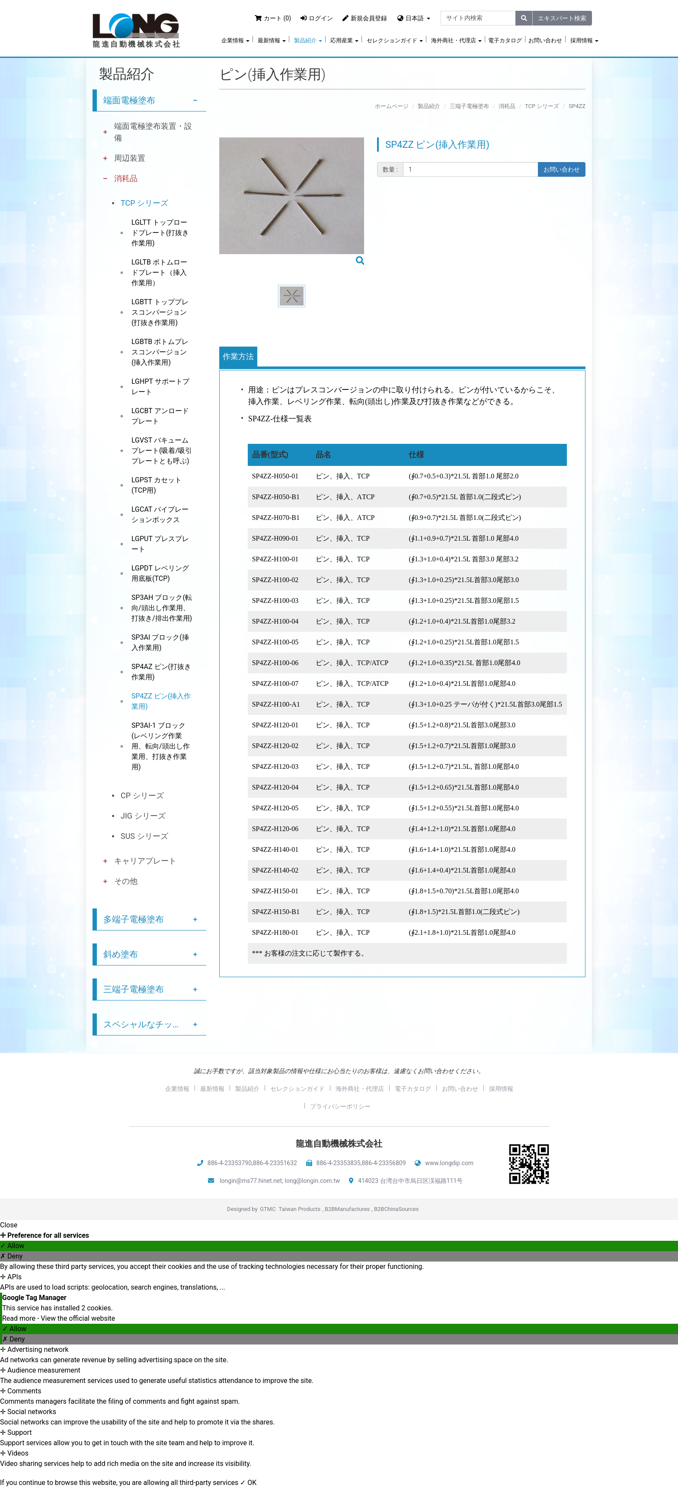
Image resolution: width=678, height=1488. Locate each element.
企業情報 (235, 40)
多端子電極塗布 (133, 919)
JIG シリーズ (143, 815)
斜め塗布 (120, 954)
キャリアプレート (145, 860)
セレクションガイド (395, 40)
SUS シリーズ (144, 836)
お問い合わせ (545, 40)
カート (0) (273, 18)
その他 (126, 881)
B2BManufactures (347, 1209)
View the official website (78, 1318)
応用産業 (344, 40)
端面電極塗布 (129, 100)
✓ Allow (12, 1246)
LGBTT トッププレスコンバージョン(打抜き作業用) (160, 312)
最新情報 (272, 40)
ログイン (317, 18)
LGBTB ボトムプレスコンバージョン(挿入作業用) (160, 352)
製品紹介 (308, 40)
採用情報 (584, 40)
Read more (19, 1318)
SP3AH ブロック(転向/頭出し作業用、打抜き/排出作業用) (161, 607)
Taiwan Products (300, 1209)
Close (8, 1225)
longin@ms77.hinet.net (251, 1180)
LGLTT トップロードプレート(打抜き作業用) (160, 232)
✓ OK (248, 1482)
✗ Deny (11, 1256)
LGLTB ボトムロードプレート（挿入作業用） (159, 272)
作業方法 (238, 356)
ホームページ (392, 106)
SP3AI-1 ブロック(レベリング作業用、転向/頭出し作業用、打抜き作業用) (160, 746)
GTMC (267, 1209)
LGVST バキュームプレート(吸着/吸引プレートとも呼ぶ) (161, 450)
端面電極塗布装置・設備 (153, 131)
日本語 (415, 18)
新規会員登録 (364, 18)
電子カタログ (505, 40)
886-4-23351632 (275, 1163)
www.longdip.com (449, 1163)
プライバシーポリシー (340, 1106)
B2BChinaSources (396, 1209)
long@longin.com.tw (312, 1180)
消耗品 (126, 178)
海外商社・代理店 (456, 40)
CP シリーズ (142, 795)
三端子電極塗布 (133, 989)
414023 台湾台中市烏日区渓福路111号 (410, 1180)
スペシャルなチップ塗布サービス (154, 1024)
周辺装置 (129, 158)
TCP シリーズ (144, 202)
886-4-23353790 (230, 1163)
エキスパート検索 (562, 18)
